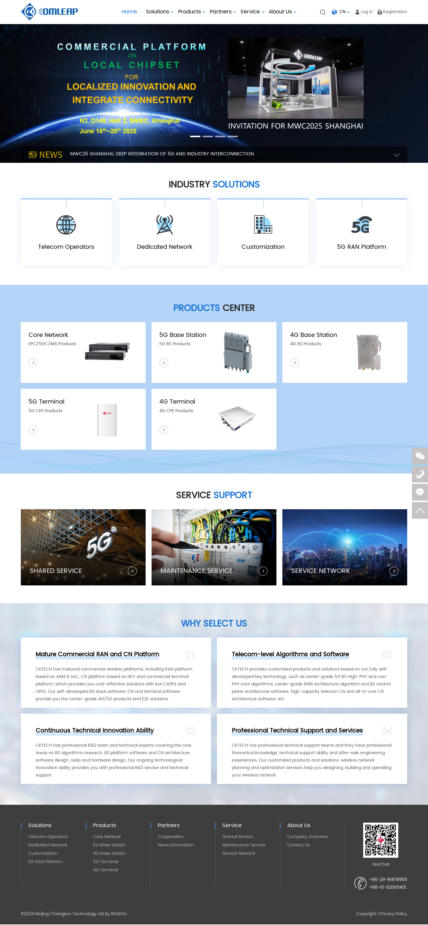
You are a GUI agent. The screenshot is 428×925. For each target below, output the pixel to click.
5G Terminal (105, 862)
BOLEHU (119, 914)
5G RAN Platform (45, 862)
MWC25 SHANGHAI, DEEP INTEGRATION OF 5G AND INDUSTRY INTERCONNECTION (162, 154)
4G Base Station (109, 854)
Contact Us (298, 845)
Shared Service (237, 837)
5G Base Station (109, 845)
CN (342, 11)
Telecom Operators (48, 837)
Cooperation (171, 837)
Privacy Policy (393, 914)
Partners (223, 11)
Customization (43, 854)
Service (250, 11)
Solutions (160, 11)
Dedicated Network (47, 845)
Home (129, 11)
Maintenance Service (243, 845)
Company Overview (307, 837)
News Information (176, 845)
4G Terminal (105, 870)
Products (191, 11)
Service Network (238, 854)
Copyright (366, 914)
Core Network (107, 837)
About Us (282, 11)
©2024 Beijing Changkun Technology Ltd (62, 914)
